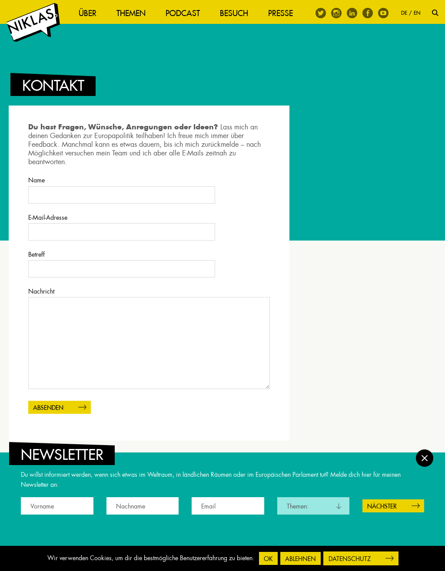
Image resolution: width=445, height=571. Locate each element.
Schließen (424, 453)
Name (149, 199)
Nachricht (149, 348)
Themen (135, 13)
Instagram (336, 13)
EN (417, 13)
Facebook (367, 13)
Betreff (149, 273)
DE (404, 13)
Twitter (320, 13)
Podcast (187, 13)
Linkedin (352, 13)
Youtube (383, 13)
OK (268, 559)
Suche (435, 13)
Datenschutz (350, 559)
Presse (284, 13)
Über (92, 13)
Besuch (238, 13)
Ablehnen (300, 559)
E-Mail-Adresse (149, 236)
